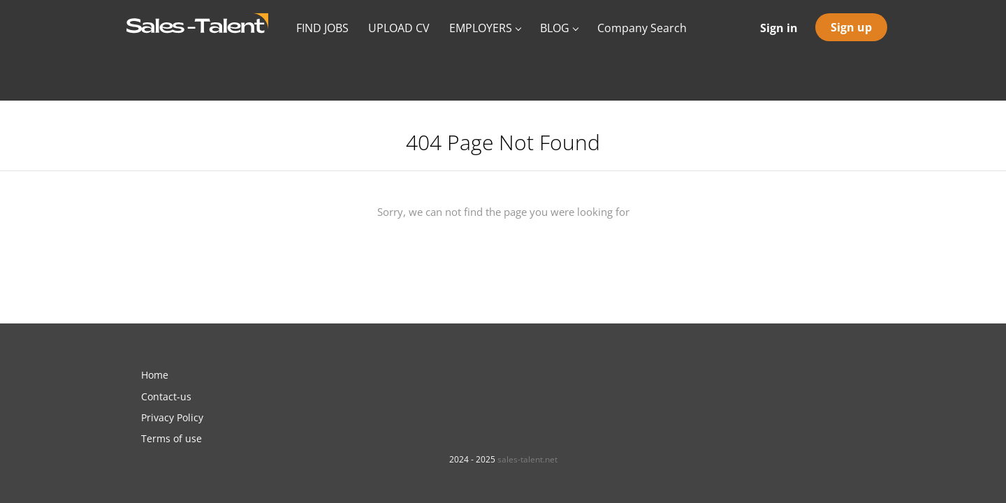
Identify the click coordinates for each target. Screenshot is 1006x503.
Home (154, 374)
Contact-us (166, 396)
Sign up (851, 27)
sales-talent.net (527, 459)
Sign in (779, 28)
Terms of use (171, 438)
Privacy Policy (172, 417)
